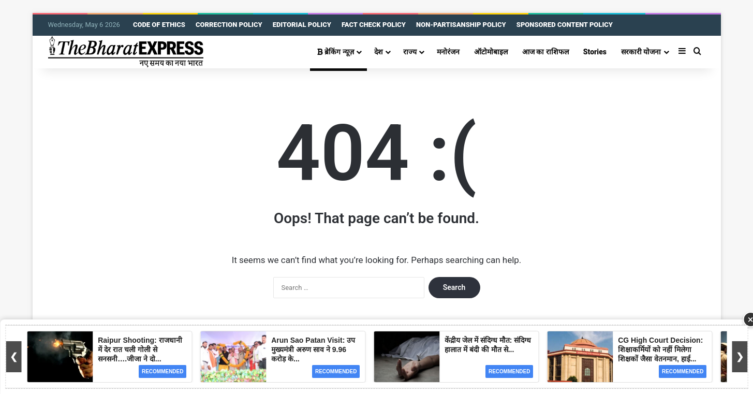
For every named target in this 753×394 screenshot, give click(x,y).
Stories (595, 52)
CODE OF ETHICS (159, 24)
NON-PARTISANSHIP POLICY (461, 24)
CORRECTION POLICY (229, 24)
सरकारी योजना (641, 52)
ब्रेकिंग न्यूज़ (335, 52)
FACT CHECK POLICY (374, 24)
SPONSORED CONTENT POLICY (564, 24)
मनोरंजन (448, 52)
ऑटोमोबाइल (491, 52)
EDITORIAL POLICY (302, 24)
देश (378, 52)
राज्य (410, 52)
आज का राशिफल (545, 52)
